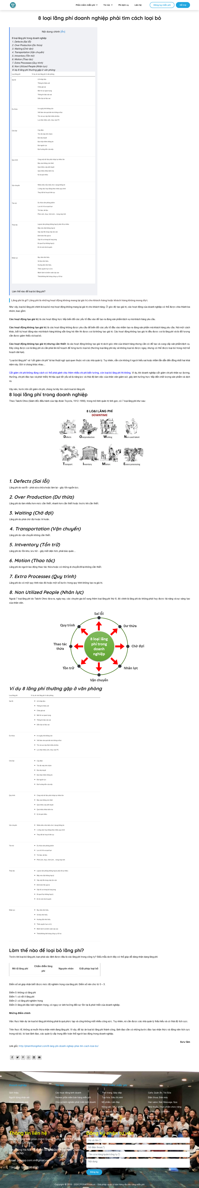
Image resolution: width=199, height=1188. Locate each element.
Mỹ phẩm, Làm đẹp (111, 1102)
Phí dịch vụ (123, 5)
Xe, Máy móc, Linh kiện (159, 1111)
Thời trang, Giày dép (112, 1093)
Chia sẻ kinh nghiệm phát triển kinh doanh (75, 1102)
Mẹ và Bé (152, 1116)
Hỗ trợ (183, 5)
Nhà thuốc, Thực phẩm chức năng (164, 1107)
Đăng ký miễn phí (162, 5)
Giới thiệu (14, 1093)
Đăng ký (94, 1172)
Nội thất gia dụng (110, 1116)
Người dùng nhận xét (19, 1097)
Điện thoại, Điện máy (158, 1097)
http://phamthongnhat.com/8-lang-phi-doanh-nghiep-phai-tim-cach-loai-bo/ (59, 1046)
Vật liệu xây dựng (110, 1111)
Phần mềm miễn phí (85, 5)
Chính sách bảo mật (19, 1102)
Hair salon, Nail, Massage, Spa (162, 1102)
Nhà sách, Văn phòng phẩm (115, 1121)
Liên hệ (138, 5)
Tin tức (106, 5)
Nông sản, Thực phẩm (112, 1107)
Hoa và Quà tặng (156, 1121)
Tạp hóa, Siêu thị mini (112, 1097)
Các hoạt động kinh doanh (68, 1093)
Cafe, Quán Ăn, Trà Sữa (159, 1093)
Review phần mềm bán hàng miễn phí (73, 1097)
